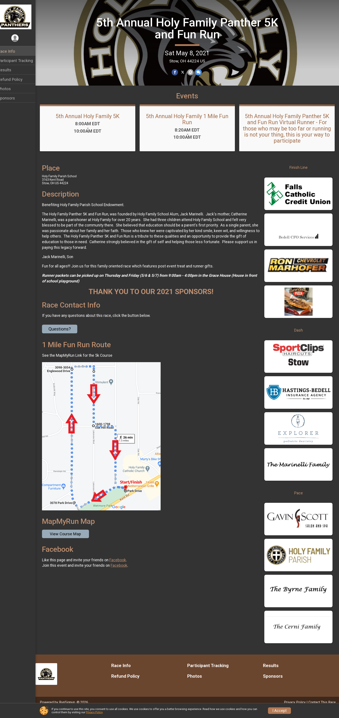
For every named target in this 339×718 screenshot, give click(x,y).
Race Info (12, 51)
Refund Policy (15, 79)
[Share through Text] (200, 72)
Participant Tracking (21, 60)
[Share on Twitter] (185, 72)
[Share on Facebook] (178, 72)
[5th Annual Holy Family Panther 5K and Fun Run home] (20, 16)
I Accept (279, 710)
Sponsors (12, 98)
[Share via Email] (193, 72)
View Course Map (71, 541)
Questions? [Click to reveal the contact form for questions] (65, 336)
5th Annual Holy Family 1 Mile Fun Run (190, 126)
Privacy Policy (94, 712)
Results (10, 70)
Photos (9, 88)
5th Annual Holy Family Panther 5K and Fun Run (190, 28)
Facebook (123, 567)
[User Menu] (21, 38)
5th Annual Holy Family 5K (92, 123)
